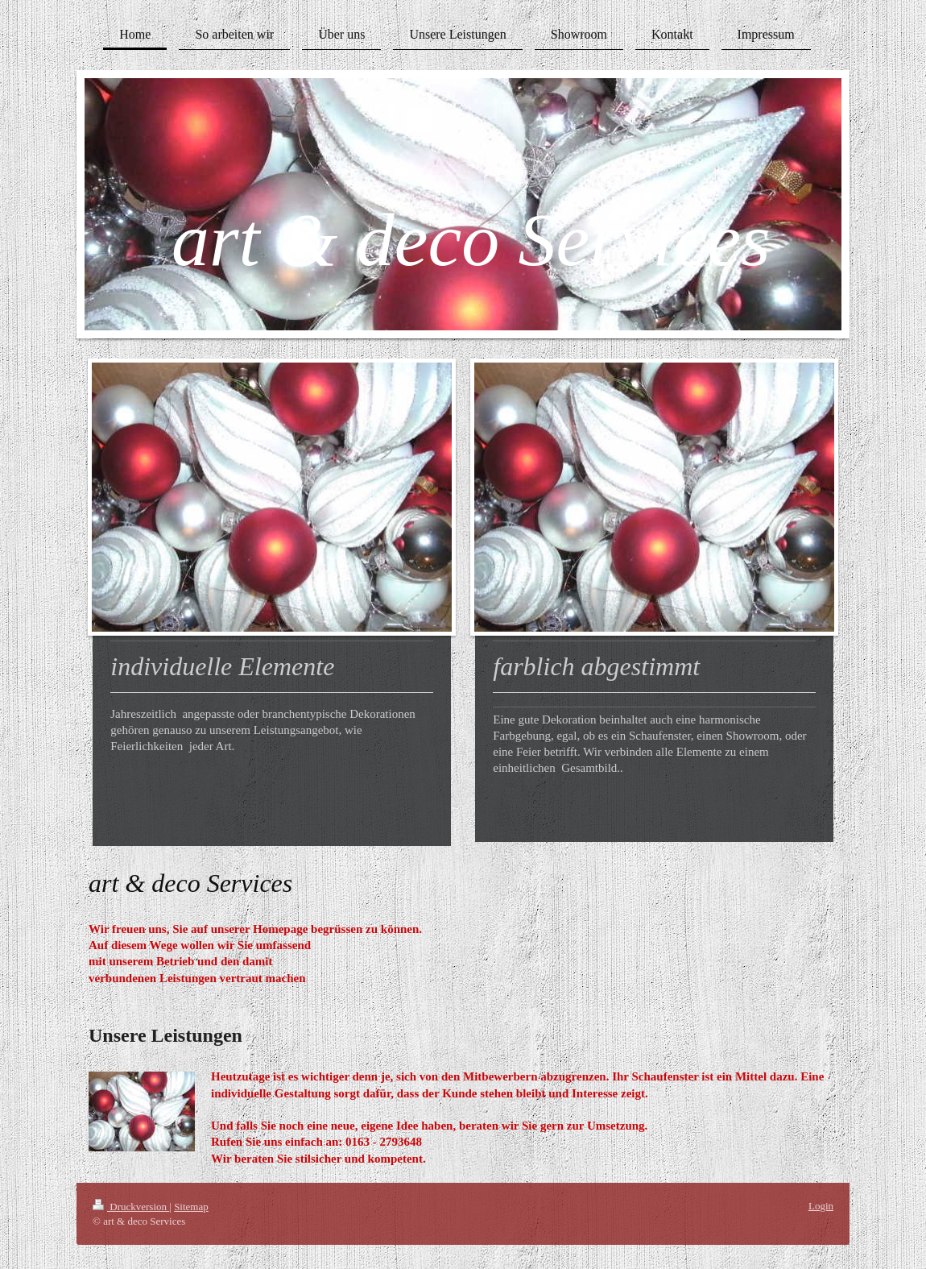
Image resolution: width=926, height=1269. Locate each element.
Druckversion (131, 1207)
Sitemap (191, 1207)
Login (820, 1206)
